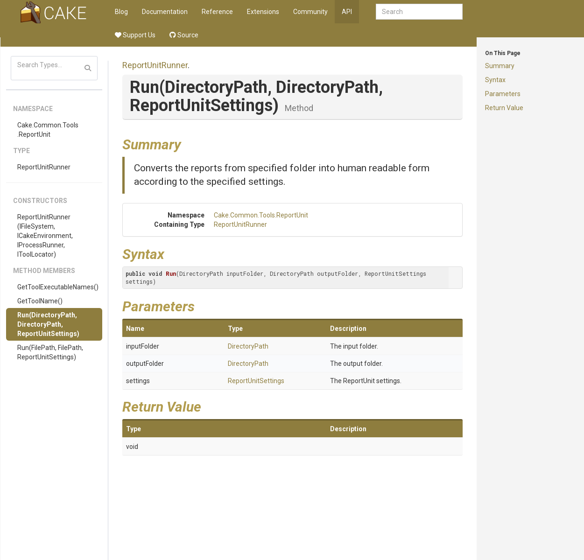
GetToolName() (40, 301)
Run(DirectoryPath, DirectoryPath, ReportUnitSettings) (48, 324)
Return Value (504, 108)
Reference (217, 11)
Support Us (135, 35)
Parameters (503, 94)
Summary (499, 66)
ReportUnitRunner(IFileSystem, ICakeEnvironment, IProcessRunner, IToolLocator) (45, 235)
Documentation (165, 11)
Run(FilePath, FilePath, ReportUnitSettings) (50, 352)
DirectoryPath (248, 346)
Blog (121, 11)
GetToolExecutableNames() (58, 287)
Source (183, 35)
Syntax (495, 80)
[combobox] (419, 12)
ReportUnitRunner (43, 167)
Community (310, 11)
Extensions (263, 11)
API (347, 11)
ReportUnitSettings (256, 381)
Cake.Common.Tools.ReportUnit (47, 129)
